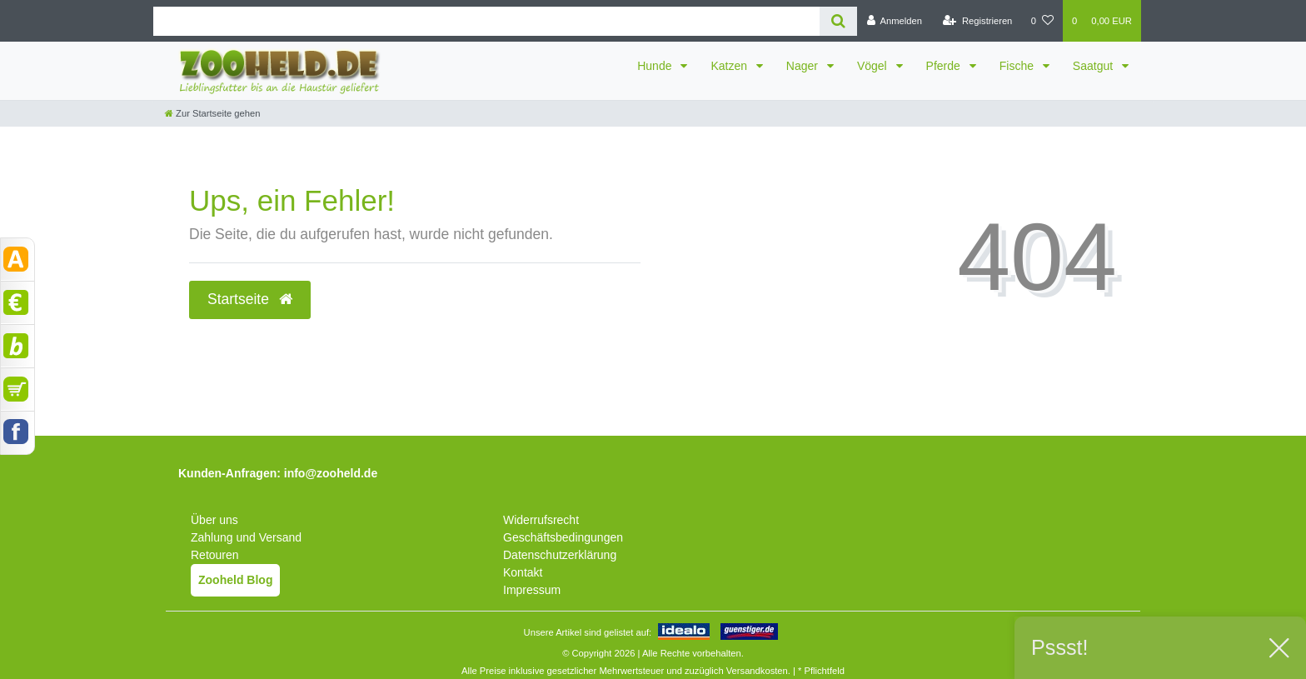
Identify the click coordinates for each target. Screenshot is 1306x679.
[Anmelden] (894, 21)
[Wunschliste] (1042, 21)
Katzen (730, 65)
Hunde (656, 65)
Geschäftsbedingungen (563, 537)
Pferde (945, 65)
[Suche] (838, 21)
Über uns (214, 520)
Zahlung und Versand (246, 537)
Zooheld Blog (235, 580)
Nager (803, 65)
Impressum (532, 590)
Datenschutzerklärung (559, 555)
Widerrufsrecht (541, 520)
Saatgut (1094, 65)
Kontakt (522, 572)
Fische (1018, 65)
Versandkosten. (758, 671)
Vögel (873, 65)
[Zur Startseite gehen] (212, 113)
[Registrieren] (977, 21)
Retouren (215, 555)
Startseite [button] (249, 299)
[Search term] (486, 21)
